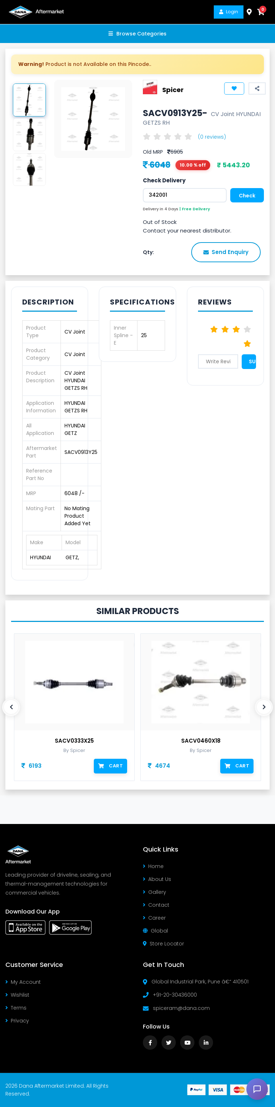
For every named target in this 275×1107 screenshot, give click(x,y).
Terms (15, 1007)
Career (154, 917)
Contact (156, 905)
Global (155, 930)
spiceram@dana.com (181, 1008)
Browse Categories (137, 33)
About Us (157, 879)
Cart (110, 765)
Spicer (173, 89)
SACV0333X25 (74, 741)
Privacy (17, 1020)
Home (153, 866)
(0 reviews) (212, 136)
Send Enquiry (226, 252)
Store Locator (163, 943)
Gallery (154, 892)
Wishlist (17, 994)
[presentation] (11, 707)
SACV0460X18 (201, 741)
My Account (23, 982)
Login (228, 11)
